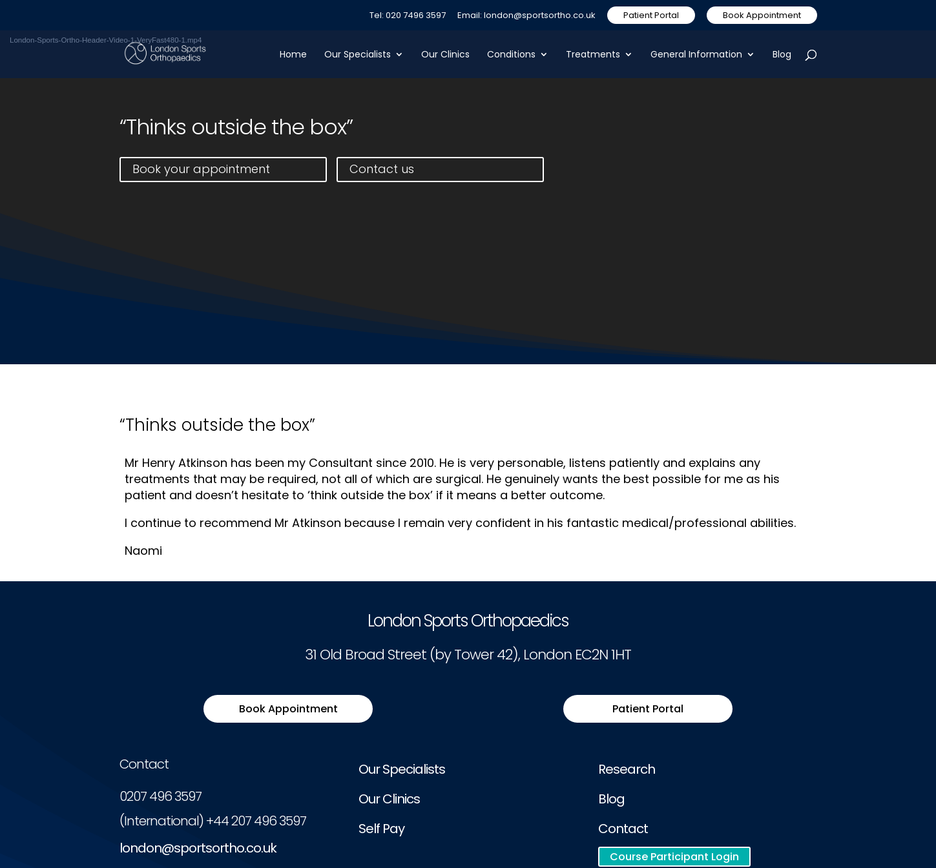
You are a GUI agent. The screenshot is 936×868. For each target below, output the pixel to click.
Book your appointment (201, 169)
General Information (696, 55)
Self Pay (381, 829)
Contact (623, 829)
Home (293, 55)
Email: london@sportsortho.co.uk (526, 16)
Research (626, 769)
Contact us (381, 169)
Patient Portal (651, 15)
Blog (782, 55)
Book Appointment (762, 15)
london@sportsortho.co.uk (198, 848)
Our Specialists (357, 55)
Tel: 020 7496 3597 (407, 16)
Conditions (511, 55)
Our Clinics (445, 55)
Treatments (593, 55)
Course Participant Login (674, 856)
